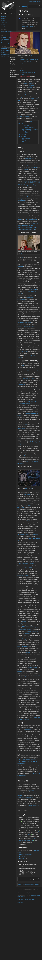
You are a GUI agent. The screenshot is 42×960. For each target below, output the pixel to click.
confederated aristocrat (23, 116)
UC (31, 55)
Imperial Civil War (33, 631)
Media (3, 24)
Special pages (5, 52)
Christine (20, 795)
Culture (3, 16)
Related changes (5, 50)
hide (31, 121)
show (37, 878)
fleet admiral (33, 289)
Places (3, 20)
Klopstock (20, 266)
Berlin (21, 63)
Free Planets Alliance (31, 219)
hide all (19, 852)
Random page (5, 41)
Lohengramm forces (23, 623)
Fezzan (19, 219)
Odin (18, 438)
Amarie (22, 70)
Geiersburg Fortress (29, 456)
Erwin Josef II (35, 388)
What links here (5, 48)
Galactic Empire (24, 59)
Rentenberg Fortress (23, 534)
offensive (24, 621)
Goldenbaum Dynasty (23, 93)
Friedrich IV (23, 74)
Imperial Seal (21, 384)
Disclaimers (20, 902)
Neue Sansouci (23, 351)
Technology (4, 22)
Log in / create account (35, 1)
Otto (20, 821)
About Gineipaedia (30, 899)
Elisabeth (25, 169)
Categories (21, 884)
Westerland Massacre (26, 629)
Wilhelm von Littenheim (24, 322)
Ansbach (19, 671)
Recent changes (5, 43)
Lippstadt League (33, 59)
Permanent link (5, 56)
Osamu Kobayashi (25, 76)
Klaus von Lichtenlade (29, 378)
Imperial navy (21, 200)
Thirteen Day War (32, 667)
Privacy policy (20, 899)
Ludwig (19, 388)
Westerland (27, 633)
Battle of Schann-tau (30, 568)
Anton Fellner (21, 428)
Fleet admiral (23, 61)
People (3, 18)
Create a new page (6, 37)
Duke (30, 83)
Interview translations (7, 31)
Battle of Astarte (24, 216)
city (38, 831)
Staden (29, 521)
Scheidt (28, 652)
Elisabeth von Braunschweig (27, 72)
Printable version (5, 54)
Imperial (26, 83)
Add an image (5, 39)
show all (36, 850)
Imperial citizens (29, 884)
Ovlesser (35, 534)
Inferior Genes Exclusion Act (31, 181)
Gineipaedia (5, 26)
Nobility (37, 884)
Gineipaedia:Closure (27, 26)
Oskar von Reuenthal (23, 575)
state (29, 834)
